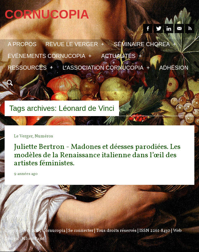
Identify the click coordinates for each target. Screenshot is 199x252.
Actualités (121, 55)
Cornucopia (54, 231)
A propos (22, 44)
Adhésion (173, 68)
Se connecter (80, 231)
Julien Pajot (33, 239)
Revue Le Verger (74, 44)
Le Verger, (24, 136)
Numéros (44, 136)
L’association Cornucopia (106, 67)
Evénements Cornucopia (49, 55)
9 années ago (26, 174)
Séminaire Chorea (145, 44)
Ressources (30, 67)
